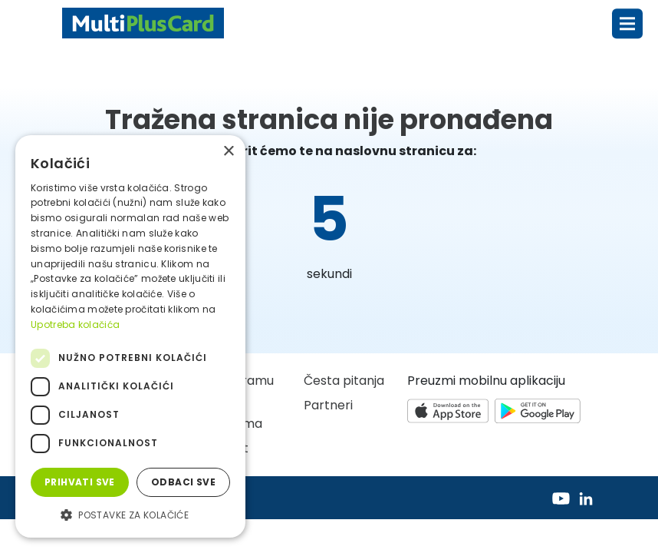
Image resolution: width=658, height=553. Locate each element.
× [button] (228, 151)
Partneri (328, 405)
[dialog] (130, 336)
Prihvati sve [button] (79, 481)
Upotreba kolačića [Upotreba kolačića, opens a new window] (75, 324)
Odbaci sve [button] (183, 481)
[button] (130, 514)
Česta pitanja (344, 380)
